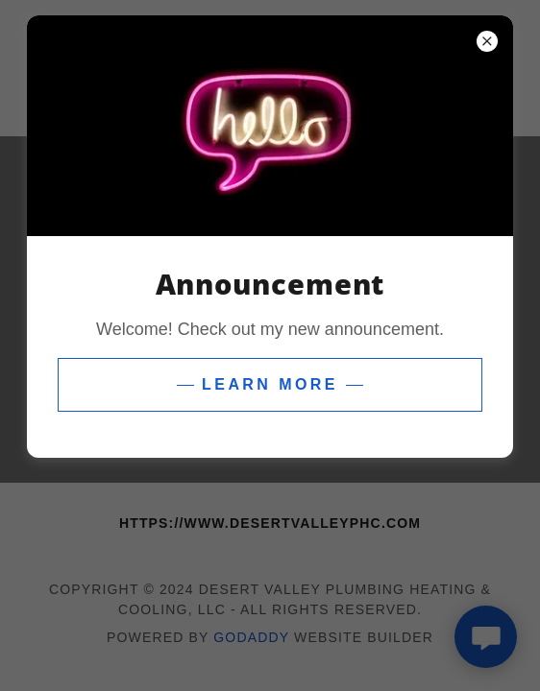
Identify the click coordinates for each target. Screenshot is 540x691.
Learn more (270, 384)
